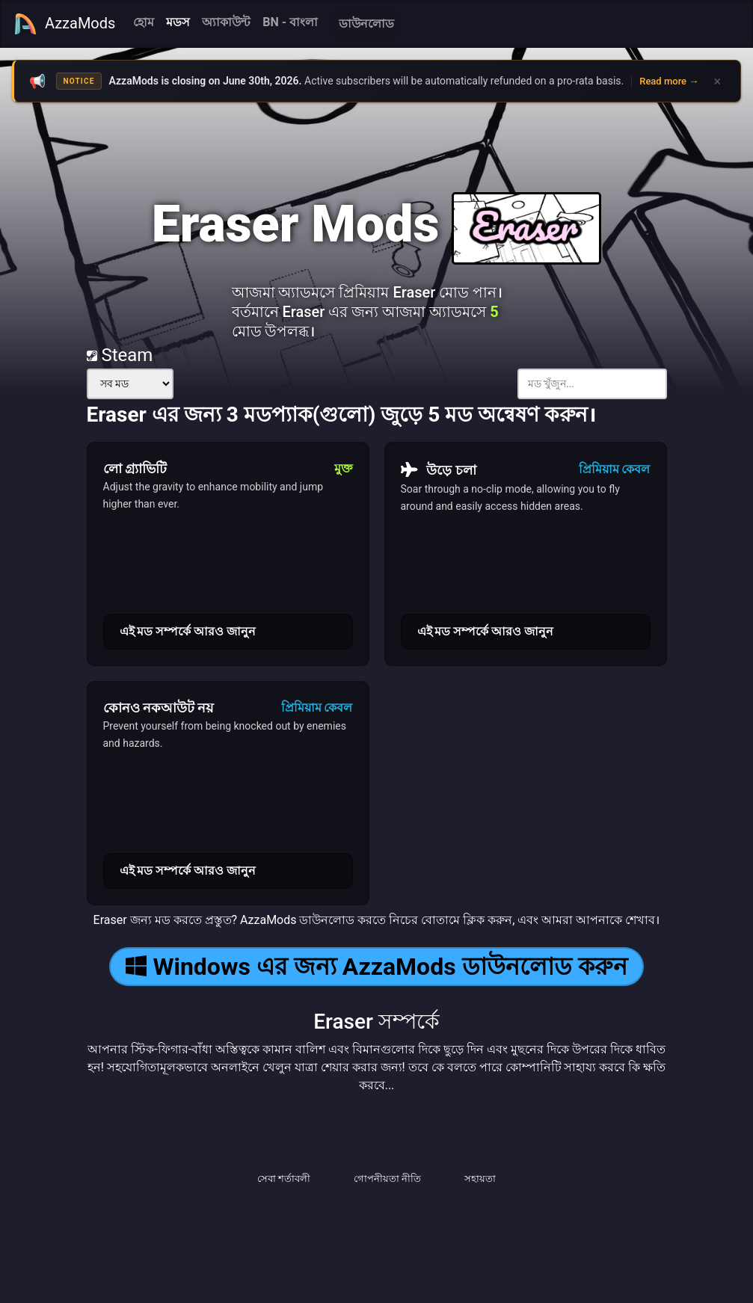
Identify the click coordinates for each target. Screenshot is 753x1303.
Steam (120, 355)
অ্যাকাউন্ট (226, 22)
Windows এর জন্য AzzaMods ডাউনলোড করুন (376, 966)
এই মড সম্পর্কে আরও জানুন (188, 631)
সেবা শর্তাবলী (283, 1178)
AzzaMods (64, 24)
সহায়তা (480, 1178)
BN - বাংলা (290, 22)
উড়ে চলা (438, 469)
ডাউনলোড (366, 23)
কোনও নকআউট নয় (159, 707)
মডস (178, 22)
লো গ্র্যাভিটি (135, 468)
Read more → (668, 81)
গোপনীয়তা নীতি (387, 1178)
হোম (143, 22)
